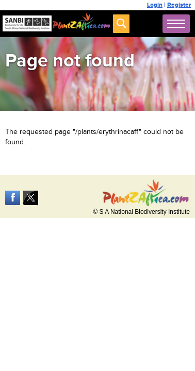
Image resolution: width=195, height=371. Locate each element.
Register (179, 5)
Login (155, 5)
